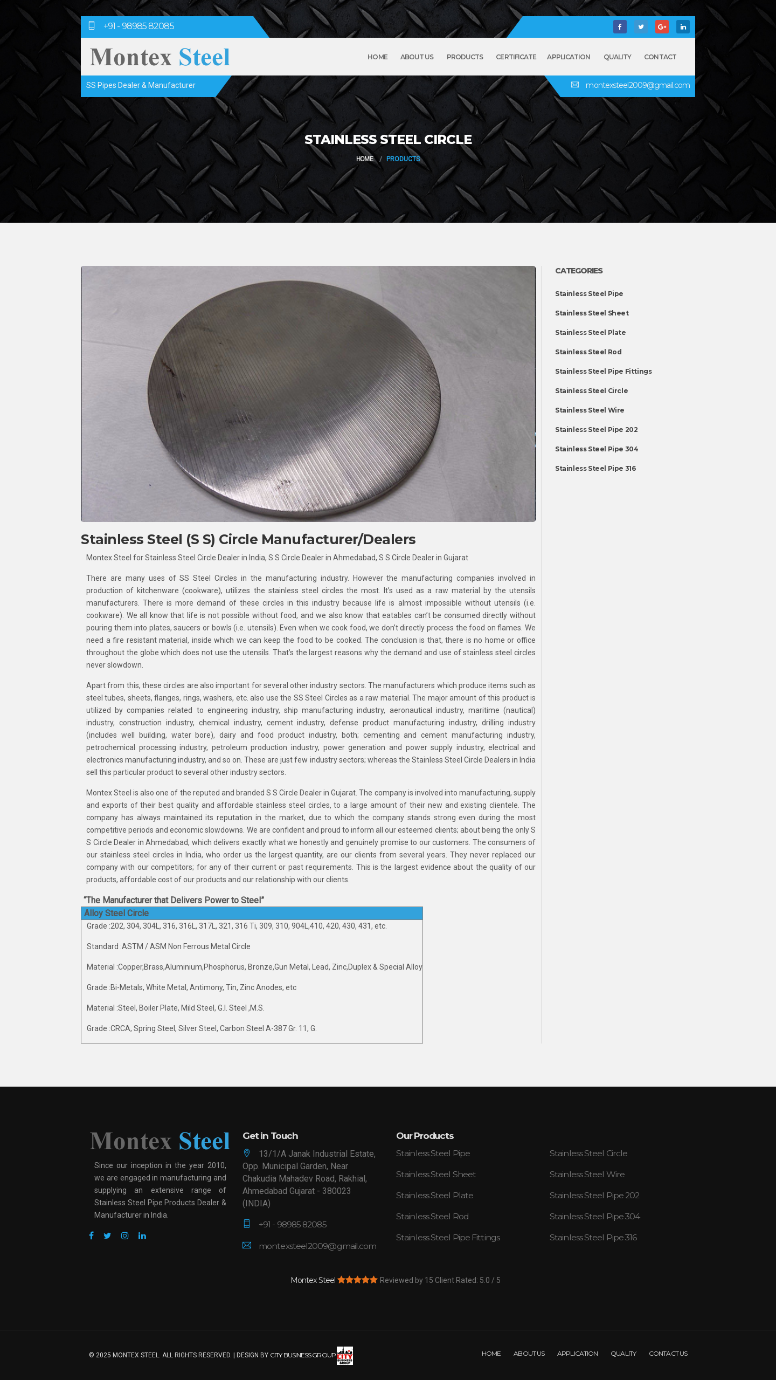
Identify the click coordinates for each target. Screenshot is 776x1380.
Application (568, 57)
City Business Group (311, 1354)
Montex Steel (312, 1279)
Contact (660, 57)
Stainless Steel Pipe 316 (595, 468)
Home (377, 57)
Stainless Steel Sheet (592, 313)
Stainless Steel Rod (588, 352)
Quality (618, 57)
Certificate (516, 57)
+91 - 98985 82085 (138, 26)
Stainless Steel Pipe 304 (596, 449)
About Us (417, 57)
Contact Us (668, 1352)
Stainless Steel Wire (590, 410)
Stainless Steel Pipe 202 (596, 429)
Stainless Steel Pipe (589, 294)
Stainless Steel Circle (591, 391)
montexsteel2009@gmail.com (637, 85)
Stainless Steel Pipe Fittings (603, 371)
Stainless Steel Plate (590, 332)
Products (465, 57)
